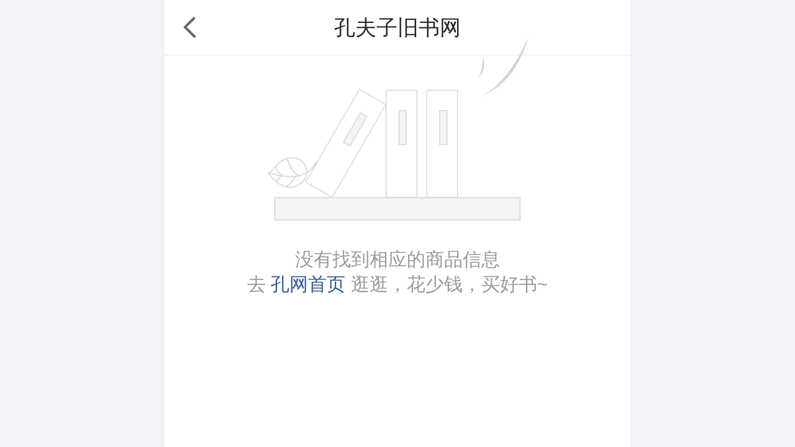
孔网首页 (308, 284)
